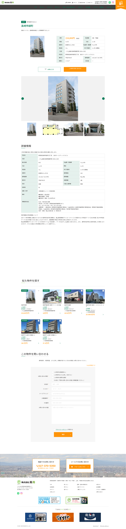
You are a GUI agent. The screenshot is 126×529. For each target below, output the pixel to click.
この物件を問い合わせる (75, 69)
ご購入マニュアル (81, 491)
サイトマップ (95, 527)
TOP (20, 6)
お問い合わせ (109, 6)
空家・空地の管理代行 (61, 6)
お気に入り (51, 69)
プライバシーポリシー (61, 430)
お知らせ (73, 6)
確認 (63, 435)
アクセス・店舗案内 (95, 6)
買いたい (28, 6)
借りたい (47, 6)
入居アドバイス (80, 488)
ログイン (52, 491)
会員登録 (52, 488)
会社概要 (83, 6)
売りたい (37, 6)
